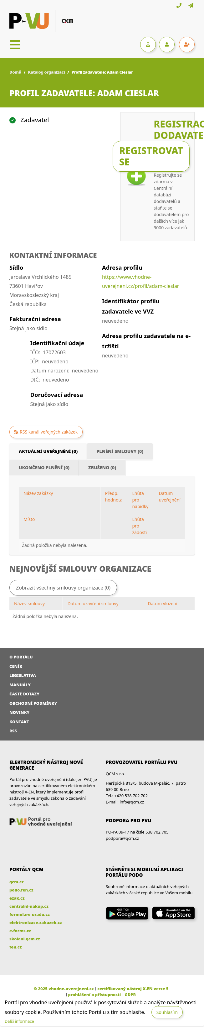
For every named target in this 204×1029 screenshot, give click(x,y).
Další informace (19, 1021)
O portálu (21, 657)
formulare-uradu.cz (29, 914)
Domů (15, 72)
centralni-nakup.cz (28, 906)
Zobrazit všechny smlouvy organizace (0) (63, 587)
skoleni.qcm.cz (24, 939)
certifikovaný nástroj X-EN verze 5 (132, 988)
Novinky (19, 712)
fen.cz (15, 947)
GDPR (130, 994)
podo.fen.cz (21, 890)
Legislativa (22, 675)
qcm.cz (16, 882)
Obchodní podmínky (33, 703)
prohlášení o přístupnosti (94, 994)
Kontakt (19, 722)
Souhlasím (167, 1012)
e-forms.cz (20, 930)
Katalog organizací (46, 72)
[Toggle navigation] (15, 44)
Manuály (20, 685)
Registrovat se (151, 156)
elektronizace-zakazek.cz (35, 922)
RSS (13, 731)
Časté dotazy (24, 694)
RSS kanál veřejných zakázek (49, 432)
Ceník (15, 666)
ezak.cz (17, 898)
